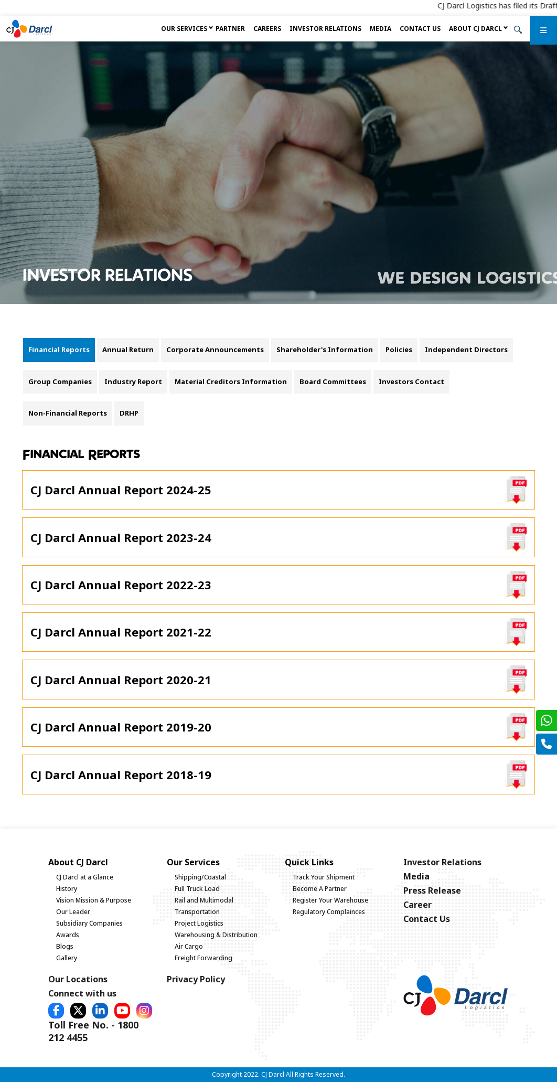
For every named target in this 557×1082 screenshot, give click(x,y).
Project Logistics (199, 923)
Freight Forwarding (203, 957)
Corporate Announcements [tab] (215, 349)
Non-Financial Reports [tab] (67, 413)
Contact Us (420, 28)
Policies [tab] (398, 349)
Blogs (64, 946)
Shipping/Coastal (200, 877)
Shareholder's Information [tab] (324, 349)
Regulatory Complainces (329, 911)
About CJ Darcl (475, 28)
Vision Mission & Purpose (93, 900)
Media (380, 28)
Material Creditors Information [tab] (231, 381)
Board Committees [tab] (332, 381)
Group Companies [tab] (60, 381)
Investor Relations (325, 28)
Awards (67, 934)
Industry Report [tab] (133, 381)
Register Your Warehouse (330, 900)
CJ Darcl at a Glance (84, 877)
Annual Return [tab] (128, 349)
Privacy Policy (196, 979)
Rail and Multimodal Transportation (204, 906)
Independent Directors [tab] (466, 349)
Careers (267, 28)
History (66, 888)
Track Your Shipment (324, 877)
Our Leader (73, 911)
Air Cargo (189, 946)
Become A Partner (320, 888)
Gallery (66, 957)
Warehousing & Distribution (216, 934)
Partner (230, 28)
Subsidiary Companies (89, 923)
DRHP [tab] (129, 413)
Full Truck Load (197, 888)
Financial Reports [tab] (59, 349)
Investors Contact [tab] (411, 381)
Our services (184, 28)
